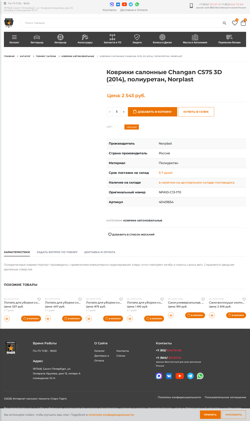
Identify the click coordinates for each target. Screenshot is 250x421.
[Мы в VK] (118, 4)
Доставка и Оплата (133, 10)
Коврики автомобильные (142, 220)
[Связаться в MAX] (112, 4)
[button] (235, 24)
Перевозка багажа (229, 39)
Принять (210, 414)
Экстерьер (37, 39)
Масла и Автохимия (195, 39)
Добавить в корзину (155, 112)
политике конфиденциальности (111, 415)
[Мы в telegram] (130, 4)
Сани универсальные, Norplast (191, 302)
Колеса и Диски (162, 39)
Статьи (120, 355)
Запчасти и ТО (112, 39)
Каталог (14, 39)
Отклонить (234, 414)
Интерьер (60, 39)
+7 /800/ (210, 4)
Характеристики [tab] (17, 252)
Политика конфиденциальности (180, 397)
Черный (132, 127)
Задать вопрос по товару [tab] (57, 252)
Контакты (109, 10)
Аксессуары (85, 39)
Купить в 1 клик (196, 112)
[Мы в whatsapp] (137, 4)
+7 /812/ (232, 4)
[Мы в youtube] (124, 4)
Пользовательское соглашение (225, 397)
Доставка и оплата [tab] (99, 252)
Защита (137, 39)
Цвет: (109, 126)
